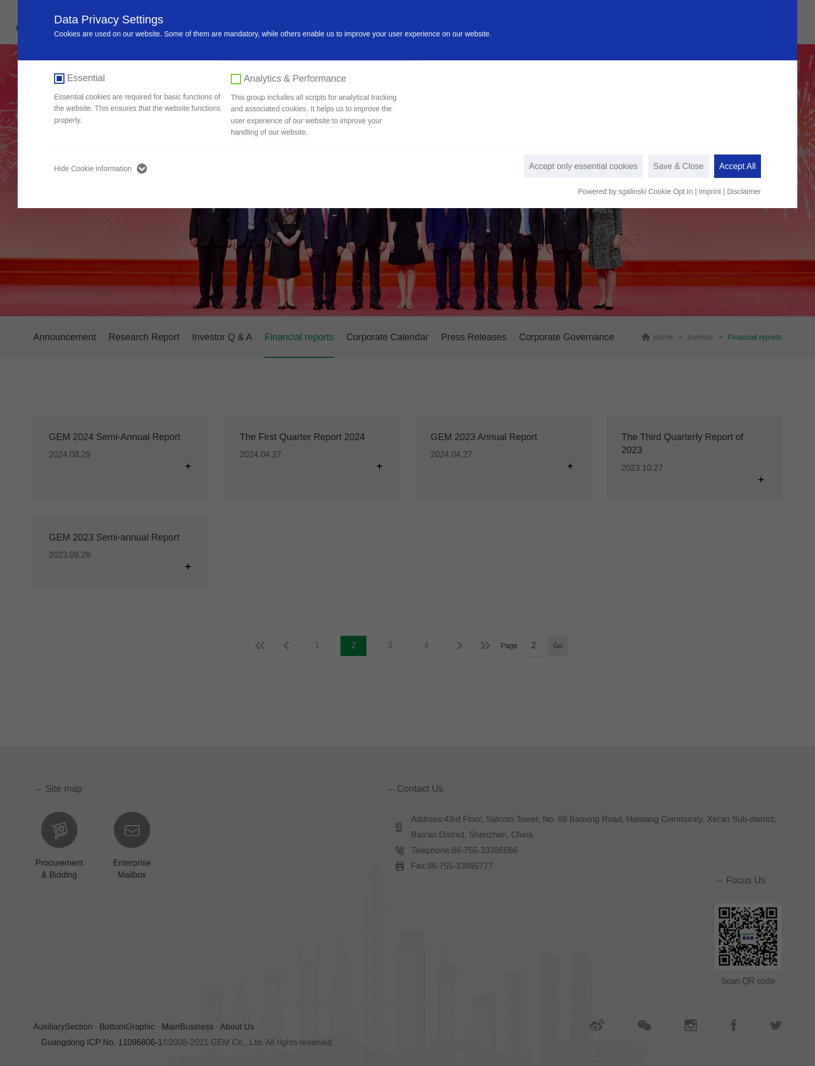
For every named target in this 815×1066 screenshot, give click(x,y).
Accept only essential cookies (583, 166)
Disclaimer (744, 191)
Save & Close (678, 166)
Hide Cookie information (93, 168)
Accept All (737, 166)
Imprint (710, 191)
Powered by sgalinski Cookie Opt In (636, 191)
